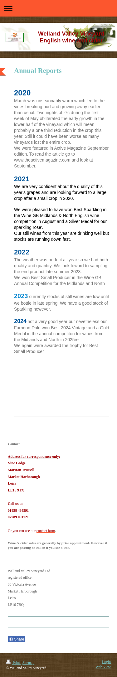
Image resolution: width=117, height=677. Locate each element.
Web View (103, 667)
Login (106, 662)
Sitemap (28, 663)
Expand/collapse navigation (58, 8)
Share (16, 639)
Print (13, 663)
